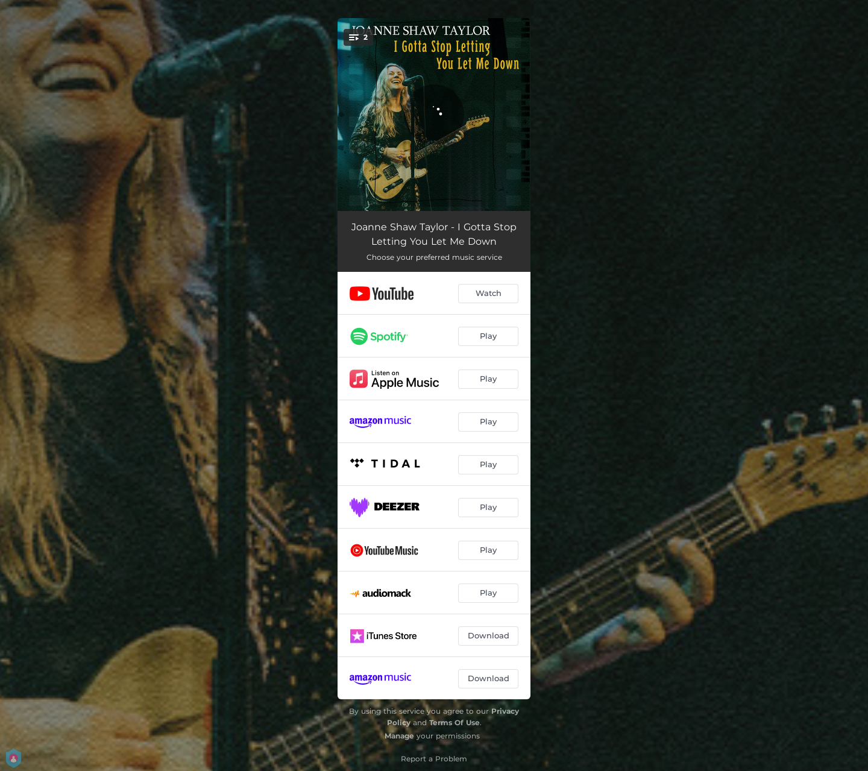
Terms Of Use (454, 722)
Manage (399, 735)
